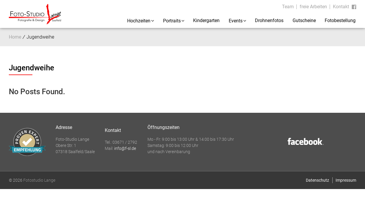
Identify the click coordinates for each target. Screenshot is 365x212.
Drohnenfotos (269, 20)
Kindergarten (206, 20)
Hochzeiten (138, 21)
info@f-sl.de (125, 148)
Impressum (346, 180)
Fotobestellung (340, 20)
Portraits (172, 21)
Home (15, 37)
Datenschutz (317, 180)
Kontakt (341, 6)
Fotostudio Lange (39, 180)
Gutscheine (304, 20)
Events (236, 21)
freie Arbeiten (313, 6)
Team (288, 6)
